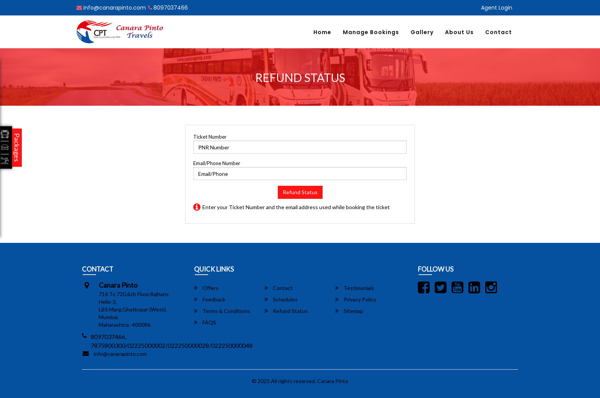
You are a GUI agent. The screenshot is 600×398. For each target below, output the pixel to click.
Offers (206, 288)
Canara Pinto (332, 381)
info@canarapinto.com (111, 7)
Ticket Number (210, 137)
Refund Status (300, 192)
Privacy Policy (355, 299)
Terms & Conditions (222, 311)
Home (322, 32)
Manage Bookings (371, 32)
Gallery (422, 32)
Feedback (209, 299)
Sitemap (349, 311)
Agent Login (496, 7)
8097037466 (168, 7)
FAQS (205, 322)
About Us (459, 32)
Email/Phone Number (216, 163)
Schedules (281, 299)
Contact (498, 32)
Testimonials (354, 288)
